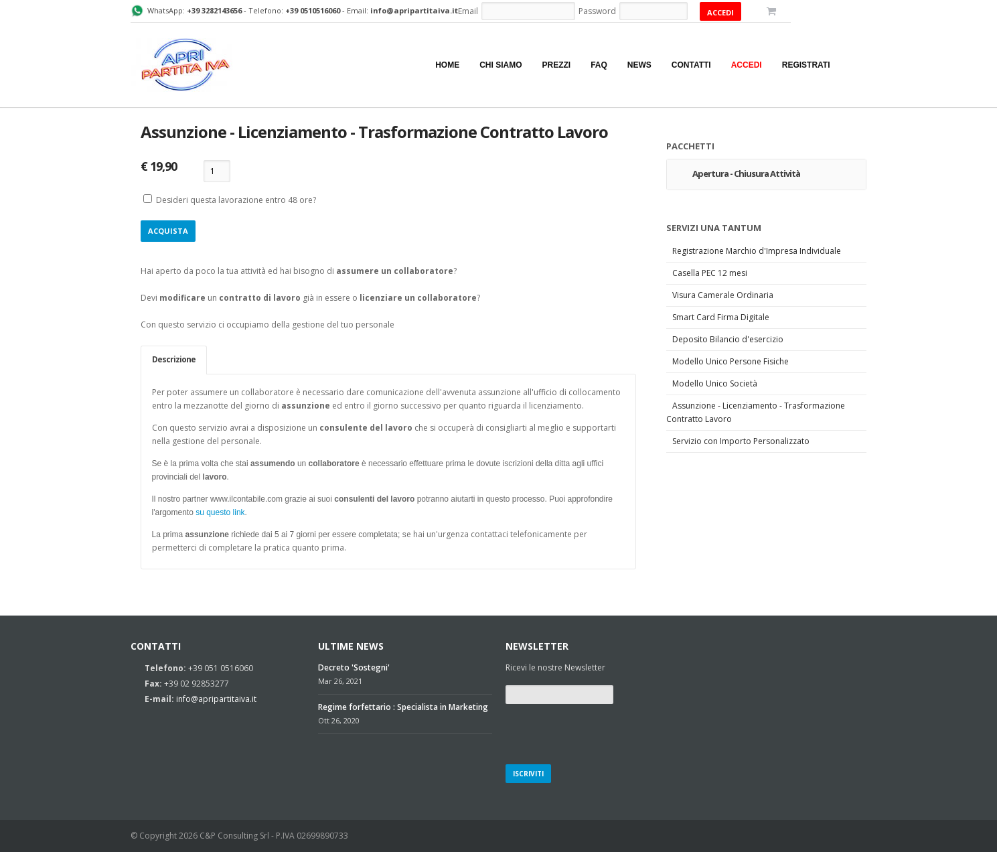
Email (468, 11)
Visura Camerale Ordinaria (722, 295)
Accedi (746, 65)
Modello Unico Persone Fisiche (730, 361)
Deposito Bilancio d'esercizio (727, 339)
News (639, 65)
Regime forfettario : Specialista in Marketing (403, 707)
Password (597, 11)
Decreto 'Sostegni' (354, 667)
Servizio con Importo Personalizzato (741, 441)
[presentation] (607, 732)
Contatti (691, 65)
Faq (599, 65)
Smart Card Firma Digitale (720, 317)
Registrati (806, 65)
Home (447, 65)
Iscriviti (528, 773)
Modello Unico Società (714, 383)
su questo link (220, 512)
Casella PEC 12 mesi (709, 273)
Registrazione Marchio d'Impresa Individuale (756, 251)
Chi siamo (500, 65)
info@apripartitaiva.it (216, 699)
